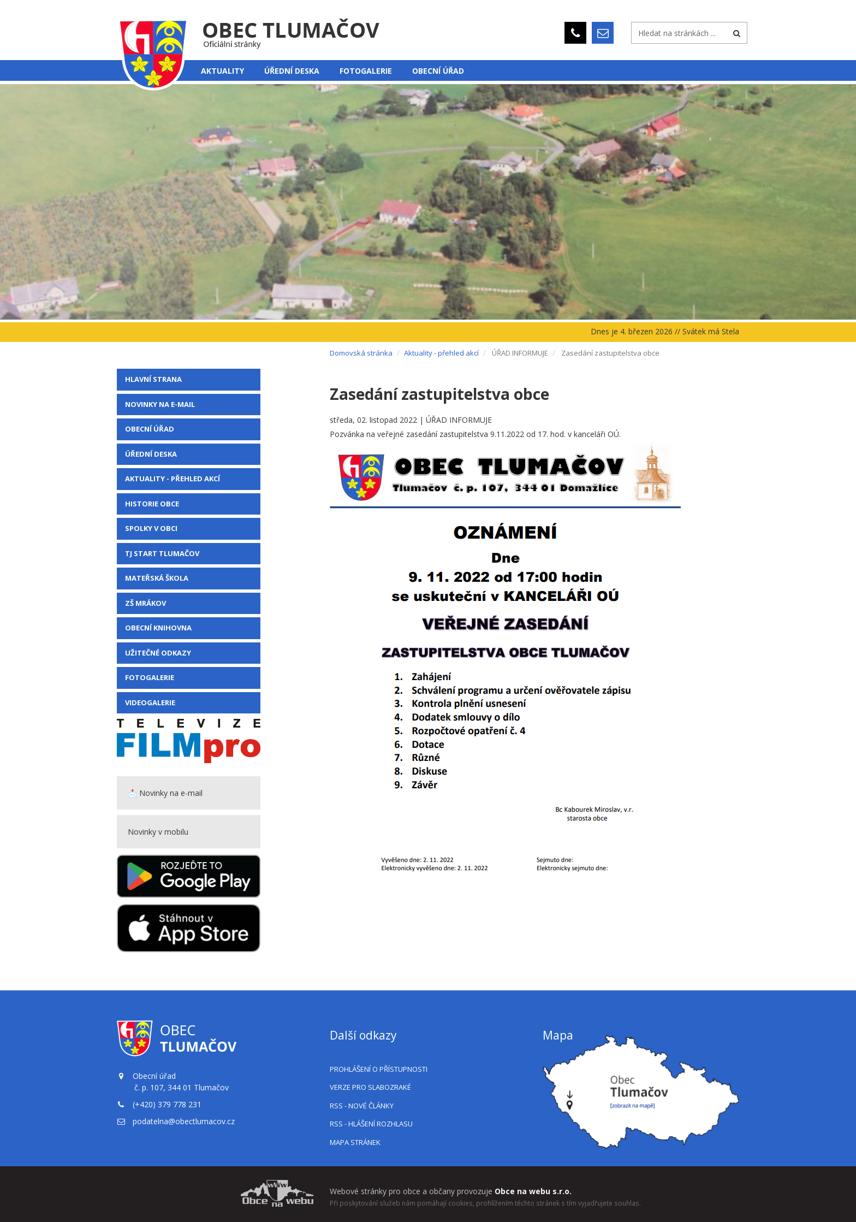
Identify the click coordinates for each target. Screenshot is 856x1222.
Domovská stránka (361, 353)
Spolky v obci (151, 528)
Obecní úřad (438, 71)
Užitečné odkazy (158, 653)
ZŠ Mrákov (145, 603)
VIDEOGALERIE (150, 702)
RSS (362, 1106)
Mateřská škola (156, 578)
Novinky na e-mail (160, 404)
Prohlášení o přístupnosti (378, 1069)
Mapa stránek (355, 1142)
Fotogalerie (366, 71)
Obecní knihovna (158, 628)
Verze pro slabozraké (370, 1087)
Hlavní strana (153, 379)
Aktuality (222, 71)
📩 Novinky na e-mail (165, 793)
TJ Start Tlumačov (162, 553)
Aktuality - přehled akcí (172, 478)
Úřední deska (291, 71)
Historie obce (152, 504)
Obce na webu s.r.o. (533, 1191)
